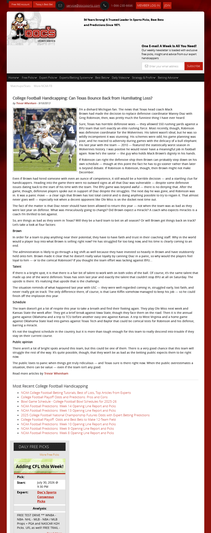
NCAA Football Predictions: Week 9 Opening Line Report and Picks (67, 509)
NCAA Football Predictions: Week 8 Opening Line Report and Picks (67, 513)
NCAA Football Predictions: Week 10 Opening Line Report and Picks (68, 504)
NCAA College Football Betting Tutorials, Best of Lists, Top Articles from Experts (76, 468)
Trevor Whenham (26, 78)
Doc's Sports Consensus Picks (181, 118)
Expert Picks (48, 47)
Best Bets (102, 47)
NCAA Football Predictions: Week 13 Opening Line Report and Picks (68, 486)
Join (181, 4)
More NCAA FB (43, 56)
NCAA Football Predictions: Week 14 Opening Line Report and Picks (68, 482)
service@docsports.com (91, 5)
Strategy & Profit (144, 47)
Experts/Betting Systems (76, 47)
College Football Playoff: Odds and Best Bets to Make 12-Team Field (68, 500)
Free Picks (29, 47)
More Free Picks (185, 78)
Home (13, 47)
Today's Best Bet (52, 5)
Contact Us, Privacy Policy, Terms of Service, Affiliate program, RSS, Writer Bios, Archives (131, 528)
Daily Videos (121, 47)
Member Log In (162, 4)
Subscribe (193, 36)
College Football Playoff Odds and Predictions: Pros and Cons (64, 473)
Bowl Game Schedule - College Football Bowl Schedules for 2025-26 (69, 477)
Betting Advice (168, 47)
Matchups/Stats (20, 56)
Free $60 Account (23, 5)
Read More (186, 152)
